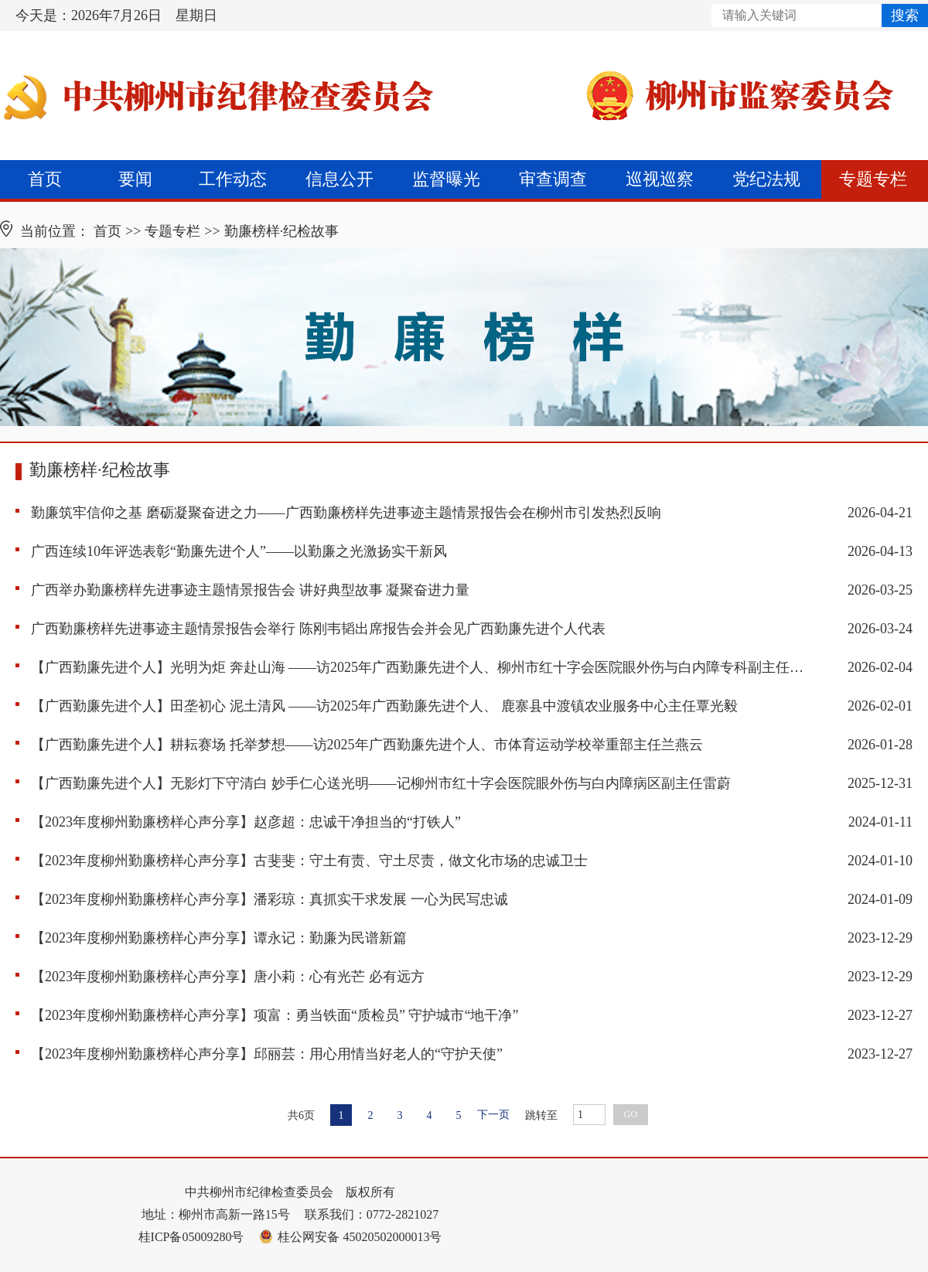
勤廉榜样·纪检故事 (281, 231)
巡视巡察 (660, 179)
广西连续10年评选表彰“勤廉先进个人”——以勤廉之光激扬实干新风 (239, 551)
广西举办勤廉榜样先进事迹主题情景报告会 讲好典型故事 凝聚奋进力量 (250, 590)
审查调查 (553, 179)
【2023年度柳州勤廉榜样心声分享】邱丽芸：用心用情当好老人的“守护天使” (267, 1054)
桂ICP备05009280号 (191, 1236)
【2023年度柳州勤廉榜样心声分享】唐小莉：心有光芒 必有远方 (228, 976)
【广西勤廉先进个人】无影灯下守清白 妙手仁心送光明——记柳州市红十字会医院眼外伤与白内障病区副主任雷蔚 (381, 783)
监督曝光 (446, 179)
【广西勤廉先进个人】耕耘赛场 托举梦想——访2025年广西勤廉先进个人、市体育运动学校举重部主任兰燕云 (367, 744)
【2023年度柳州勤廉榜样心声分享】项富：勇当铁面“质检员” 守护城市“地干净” (274, 1015)
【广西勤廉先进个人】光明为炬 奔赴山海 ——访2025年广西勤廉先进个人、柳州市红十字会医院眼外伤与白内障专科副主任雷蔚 (417, 667)
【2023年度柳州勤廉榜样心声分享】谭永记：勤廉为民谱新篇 (219, 938)
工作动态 (233, 179)
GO (630, 1114)
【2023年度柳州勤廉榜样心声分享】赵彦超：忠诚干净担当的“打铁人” (246, 822)
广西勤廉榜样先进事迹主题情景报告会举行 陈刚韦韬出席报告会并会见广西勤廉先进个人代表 (318, 628)
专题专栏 (873, 179)
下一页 (493, 1114)
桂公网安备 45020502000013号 (350, 1236)
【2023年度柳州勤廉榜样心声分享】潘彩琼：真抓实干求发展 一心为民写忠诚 (269, 899)
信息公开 (339, 179)
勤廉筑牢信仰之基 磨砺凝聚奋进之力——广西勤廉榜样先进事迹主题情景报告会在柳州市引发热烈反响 (346, 512)
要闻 (135, 179)
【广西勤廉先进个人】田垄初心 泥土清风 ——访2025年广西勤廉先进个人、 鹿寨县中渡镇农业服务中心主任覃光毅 (384, 706)
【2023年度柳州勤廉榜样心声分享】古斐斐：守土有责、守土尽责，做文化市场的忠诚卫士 (309, 860)
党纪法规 (766, 179)
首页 (45, 179)
